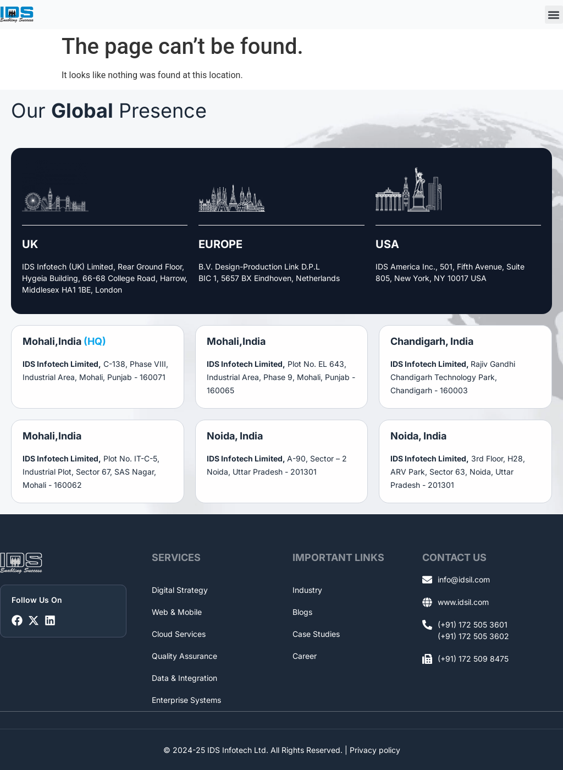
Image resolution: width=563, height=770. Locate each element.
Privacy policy (375, 749)
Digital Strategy (180, 590)
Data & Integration (184, 678)
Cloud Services (179, 634)
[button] (554, 15)
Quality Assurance (184, 656)
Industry (307, 590)
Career (304, 656)
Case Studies (316, 634)
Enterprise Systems (186, 700)
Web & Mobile (177, 612)
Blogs (302, 612)
